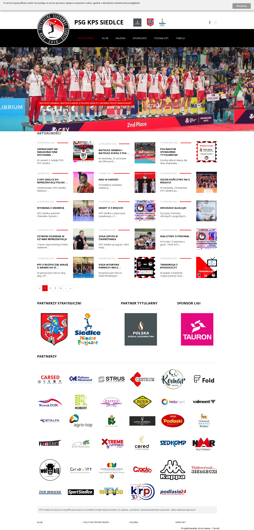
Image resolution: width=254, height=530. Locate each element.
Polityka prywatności (96, 522)
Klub (105, 38)
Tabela (180, 38)
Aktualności (86, 38)
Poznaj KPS (161, 38)
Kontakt (181, 522)
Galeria (120, 38)
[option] (127, 86)
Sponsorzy (140, 38)
